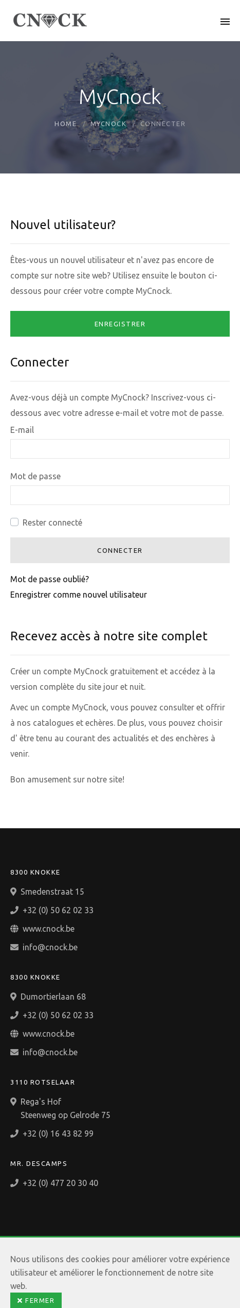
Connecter (120, 550)
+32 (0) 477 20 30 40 (60, 1183)
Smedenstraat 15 (52, 891)
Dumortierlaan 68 (53, 996)
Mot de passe (35, 476)
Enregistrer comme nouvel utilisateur (78, 594)
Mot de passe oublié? (49, 579)
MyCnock (108, 123)
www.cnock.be (49, 928)
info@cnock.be (50, 947)
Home (65, 123)
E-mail (22, 429)
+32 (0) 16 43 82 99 (58, 1133)
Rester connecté (52, 522)
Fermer (35, 1300)
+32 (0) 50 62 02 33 (58, 910)
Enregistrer (120, 323)
